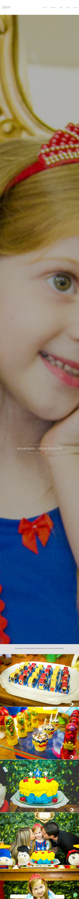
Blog (61, 7)
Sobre (67, 7)
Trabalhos (53, 7)
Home (44, 7)
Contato (75, 7)
